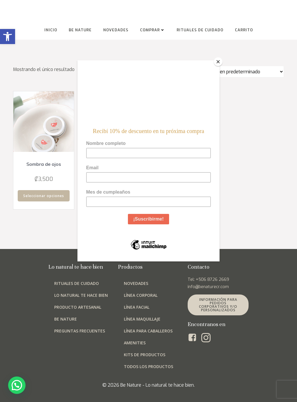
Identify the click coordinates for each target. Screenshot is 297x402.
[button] (7, 36)
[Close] (218, 61)
